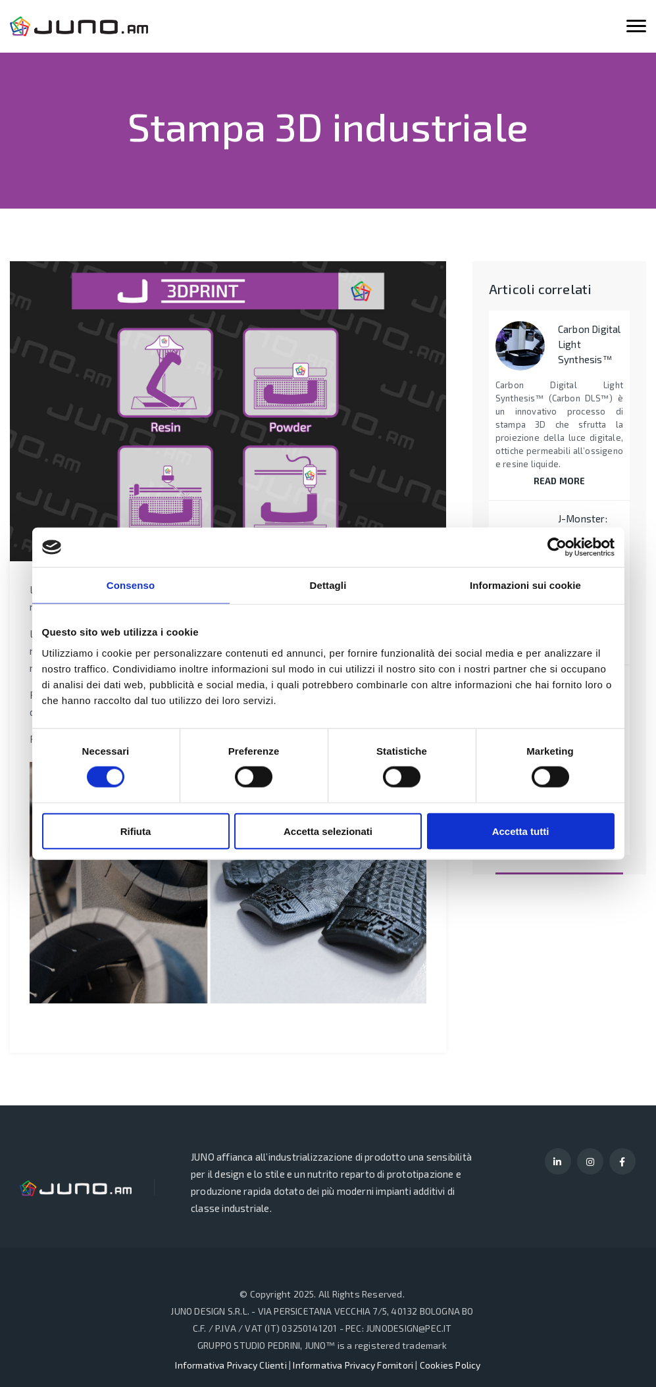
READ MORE (560, 481)
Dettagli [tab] (328, 585)
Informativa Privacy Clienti (230, 1365)
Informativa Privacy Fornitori (353, 1365)
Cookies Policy (450, 1365)
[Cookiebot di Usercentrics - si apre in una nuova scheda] (557, 547)
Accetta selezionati (328, 830)
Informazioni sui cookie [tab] (525, 585)
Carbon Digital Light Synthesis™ (589, 344)
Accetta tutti (520, 830)
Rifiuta (135, 830)
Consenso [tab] (131, 585)
